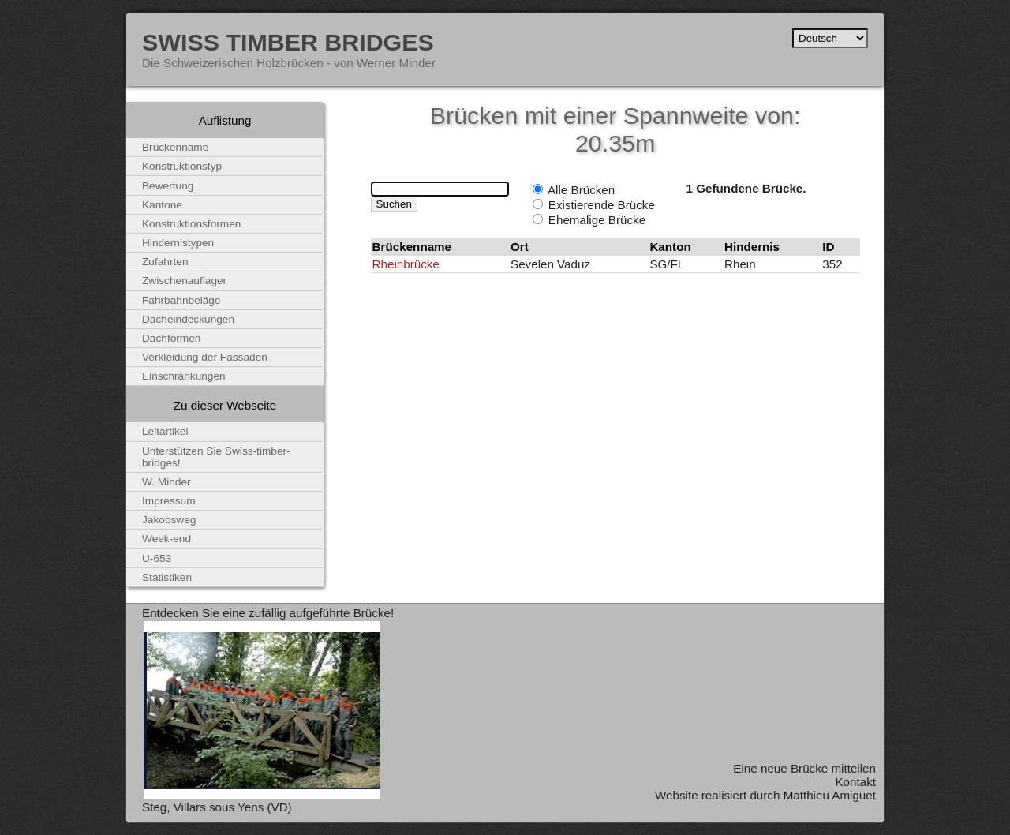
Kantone (162, 205)
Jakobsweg (169, 520)
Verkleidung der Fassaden (204, 357)
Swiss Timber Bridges (288, 41)
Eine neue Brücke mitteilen (804, 768)
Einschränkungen (184, 376)
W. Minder (166, 482)
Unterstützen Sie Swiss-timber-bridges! (216, 457)
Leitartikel (165, 431)
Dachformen (171, 338)
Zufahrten (165, 262)
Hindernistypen (178, 243)
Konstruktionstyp (182, 166)
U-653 (156, 558)
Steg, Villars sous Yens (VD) (217, 807)
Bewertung (167, 186)
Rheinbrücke (406, 264)
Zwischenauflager (184, 280)
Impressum (169, 501)
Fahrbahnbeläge (181, 300)
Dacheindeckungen (188, 319)
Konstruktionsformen (191, 224)
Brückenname (175, 147)
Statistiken (167, 577)
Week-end (166, 539)
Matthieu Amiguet (830, 795)
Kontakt (855, 781)
